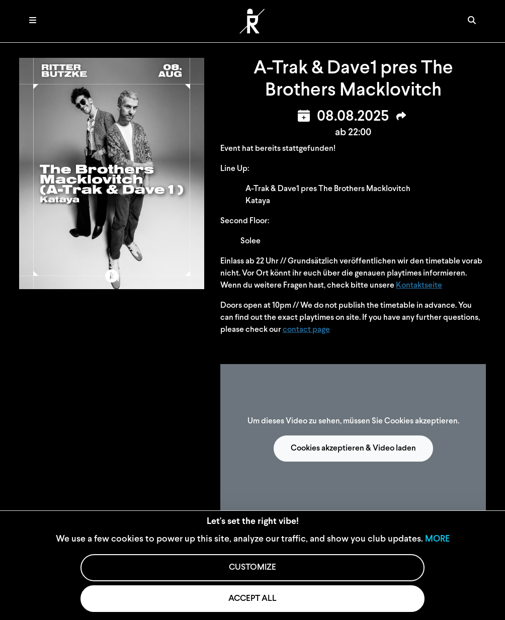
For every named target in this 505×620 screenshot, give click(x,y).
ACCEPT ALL (252, 598)
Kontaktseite (419, 286)
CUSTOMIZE (252, 567)
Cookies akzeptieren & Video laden (353, 449)
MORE (437, 539)
